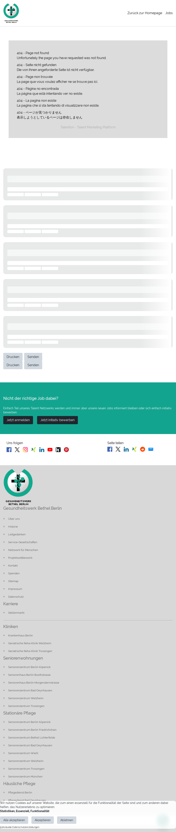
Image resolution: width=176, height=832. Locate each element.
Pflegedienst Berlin (20, 792)
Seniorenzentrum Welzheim (25, 698)
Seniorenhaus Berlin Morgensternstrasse (33, 682)
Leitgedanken (17, 534)
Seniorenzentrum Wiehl (23, 753)
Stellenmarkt (16, 612)
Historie (13, 526)
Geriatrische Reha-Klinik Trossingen (30, 651)
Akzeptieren (42, 820)
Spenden (14, 573)
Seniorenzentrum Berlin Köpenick (29, 667)
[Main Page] (11, 13)
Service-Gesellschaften (22, 542)
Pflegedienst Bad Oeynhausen (27, 800)
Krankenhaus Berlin (20, 635)
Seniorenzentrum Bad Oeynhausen (30, 690)
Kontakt (13, 565)
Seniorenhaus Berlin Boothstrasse (29, 674)
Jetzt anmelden (18, 420)
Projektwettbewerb (20, 557)
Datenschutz (16, 596)
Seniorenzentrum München (25, 776)
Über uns (14, 518)
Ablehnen (66, 820)
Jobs (169, 13)
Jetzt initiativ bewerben (57, 420)
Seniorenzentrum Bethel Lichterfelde (31, 737)
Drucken (13, 357)
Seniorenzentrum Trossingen (26, 706)
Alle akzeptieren (14, 820)
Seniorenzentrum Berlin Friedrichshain (32, 729)
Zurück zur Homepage (144, 13)
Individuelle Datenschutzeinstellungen (19, 827)
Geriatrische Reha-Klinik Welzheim (29, 643)
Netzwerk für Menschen (23, 550)
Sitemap (13, 581)
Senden (33, 357)
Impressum (15, 588)
